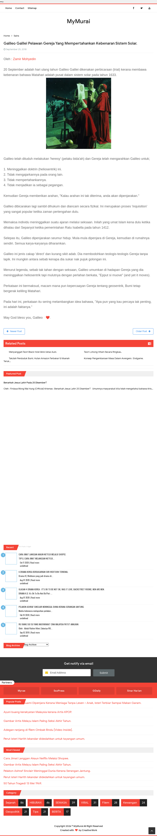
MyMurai (78, 826)
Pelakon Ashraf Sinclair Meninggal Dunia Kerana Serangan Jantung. (51, 606)
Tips (35, 812)
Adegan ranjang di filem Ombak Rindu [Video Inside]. (38, 730)
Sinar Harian (134, 690)
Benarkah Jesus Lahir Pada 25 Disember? (25, 382)
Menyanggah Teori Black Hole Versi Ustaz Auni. (33, 351)
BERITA (56, 812)
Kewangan (130, 802)
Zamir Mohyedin (24, 59)
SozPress (59, 690)
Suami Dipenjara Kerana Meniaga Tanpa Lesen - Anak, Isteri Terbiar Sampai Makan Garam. (82, 703)
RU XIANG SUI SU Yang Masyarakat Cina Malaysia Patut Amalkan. (49, 624)
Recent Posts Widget (23, 547)
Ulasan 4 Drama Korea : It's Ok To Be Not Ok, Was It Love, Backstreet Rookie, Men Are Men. (62, 589)
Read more (34, 562)
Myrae (21, 690)
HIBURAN (35, 802)
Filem (105, 802)
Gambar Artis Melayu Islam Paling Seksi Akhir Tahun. (37, 721)
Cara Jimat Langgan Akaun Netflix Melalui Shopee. (42, 554)
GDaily (97, 690)
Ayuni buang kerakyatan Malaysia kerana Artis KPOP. (38, 712)
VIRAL (85, 802)
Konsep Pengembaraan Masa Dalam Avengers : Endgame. (113, 358)
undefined (24, 565)
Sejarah (10, 802)
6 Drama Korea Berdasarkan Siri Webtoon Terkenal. (43, 571)
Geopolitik (12, 812)
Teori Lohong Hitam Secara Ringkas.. (103, 351)
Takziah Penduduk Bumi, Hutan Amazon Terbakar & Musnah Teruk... (37, 360)
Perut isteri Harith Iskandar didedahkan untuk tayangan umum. (44, 739)
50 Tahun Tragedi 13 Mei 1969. (23, 783)
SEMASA (61, 802)
